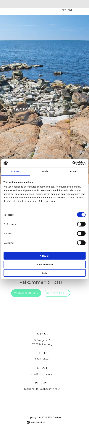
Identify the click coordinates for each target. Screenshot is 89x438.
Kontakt (67, 10)
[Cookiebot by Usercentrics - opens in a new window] (72, 163)
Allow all (44, 256)
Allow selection (44, 264)
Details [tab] (44, 171)
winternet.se (38, 422)
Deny (44, 273)
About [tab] (73, 171)
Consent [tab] (15, 171)
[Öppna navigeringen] (84, 10)
